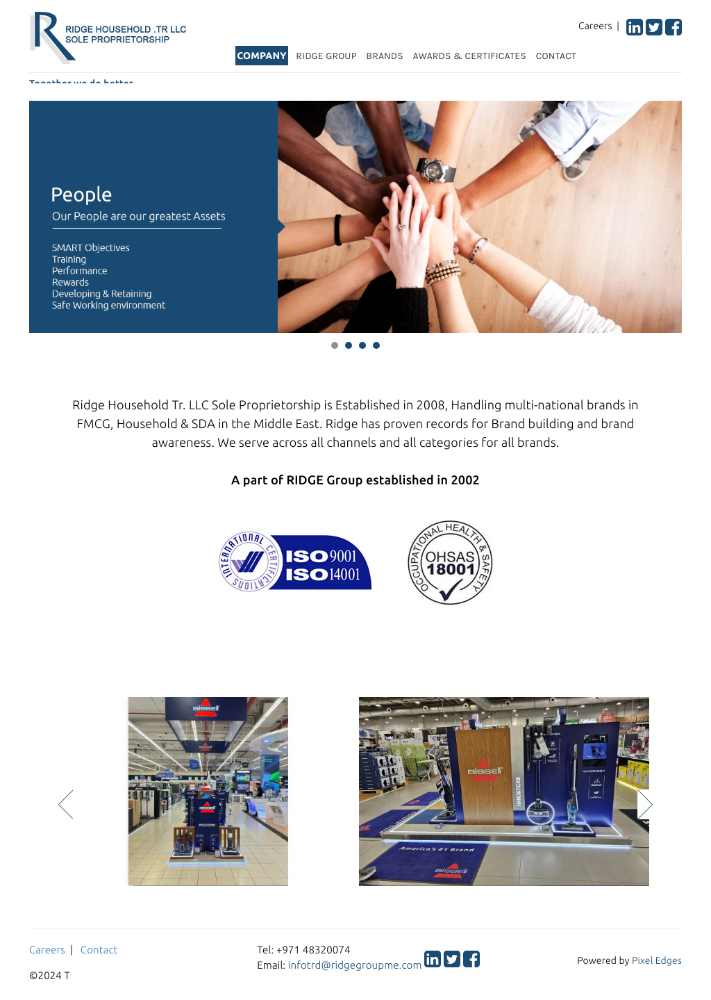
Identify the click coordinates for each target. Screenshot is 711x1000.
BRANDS (384, 56)
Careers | (601, 25)
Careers (47, 950)
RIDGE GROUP (326, 56)
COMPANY (261, 55)
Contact (99, 950)
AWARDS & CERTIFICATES (469, 56)
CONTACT (556, 56)
